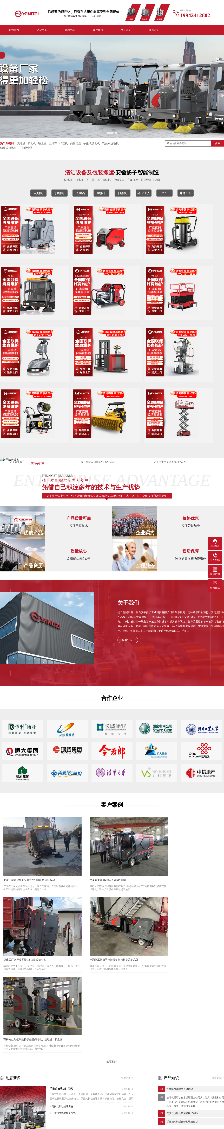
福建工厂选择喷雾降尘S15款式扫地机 (175, 848)
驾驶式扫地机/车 (61, 1090)
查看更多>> (127, 959)
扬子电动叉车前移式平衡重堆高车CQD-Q (191, 322)
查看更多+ (128, 617)
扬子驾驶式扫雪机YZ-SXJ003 (135, 385)
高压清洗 (75, 144)
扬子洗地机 (22, 1037)
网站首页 (14, 30)
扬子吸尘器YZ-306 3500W (135, 258)
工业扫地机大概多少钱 (64, 994)
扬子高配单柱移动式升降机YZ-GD (24, 385)
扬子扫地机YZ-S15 (191, 258)
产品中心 (42, 30)
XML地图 (156, 1121)
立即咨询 (46, 434)
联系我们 (154, 30)
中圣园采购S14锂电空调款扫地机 (98, 848)
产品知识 (93, 1064)
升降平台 (185, 194)
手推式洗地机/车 (31, 1084)
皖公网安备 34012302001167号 (111, 1126)
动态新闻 (93, 1059)
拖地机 (56, 1079)
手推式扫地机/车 (31, 1090)
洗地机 (21, 144)
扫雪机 (64, 144)
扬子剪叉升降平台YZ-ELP (79, 322)
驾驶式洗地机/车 (61, 1084)
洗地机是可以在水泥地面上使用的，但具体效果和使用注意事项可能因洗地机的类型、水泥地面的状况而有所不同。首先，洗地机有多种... (195, 982)
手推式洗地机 (91, 144)
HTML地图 (168, 1121)
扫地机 (32, 144)
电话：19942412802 (148, 1067)
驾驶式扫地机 (8, 148)
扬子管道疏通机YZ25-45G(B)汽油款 (79, 258)
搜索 (217, 144)
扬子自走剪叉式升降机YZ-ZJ (190, 385)
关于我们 (126, 30)
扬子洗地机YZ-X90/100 (24, 258)
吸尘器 (42, 144)
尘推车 (53, 144)
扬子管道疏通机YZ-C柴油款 (79, 385)
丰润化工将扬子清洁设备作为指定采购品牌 (29, 919)
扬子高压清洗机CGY (24, 322)
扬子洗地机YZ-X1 (135, 322)
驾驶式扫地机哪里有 (62, 987)
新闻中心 (69, 30)
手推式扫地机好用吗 (61, 969)
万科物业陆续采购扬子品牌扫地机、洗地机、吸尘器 (108, 919)
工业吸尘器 (25, 148)
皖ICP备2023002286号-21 (136, 1121)
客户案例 (98, 30)
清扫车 (25, 1079)
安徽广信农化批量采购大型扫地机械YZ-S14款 (31, 848)
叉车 (164, 194)
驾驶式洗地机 (110, 144)
